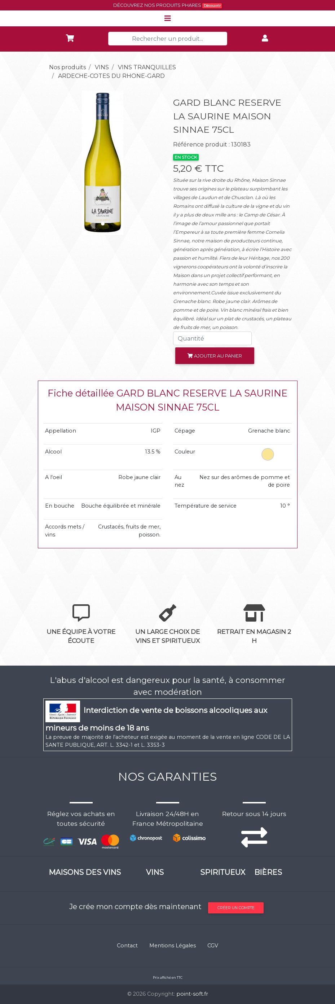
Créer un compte (236, 908)
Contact (127, 945)
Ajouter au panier (215, 356)
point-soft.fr (192, 994)
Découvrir (212, 6)
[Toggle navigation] (167, 18)
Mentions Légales (172, 945)
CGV (212, 945)
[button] (52, 163)
